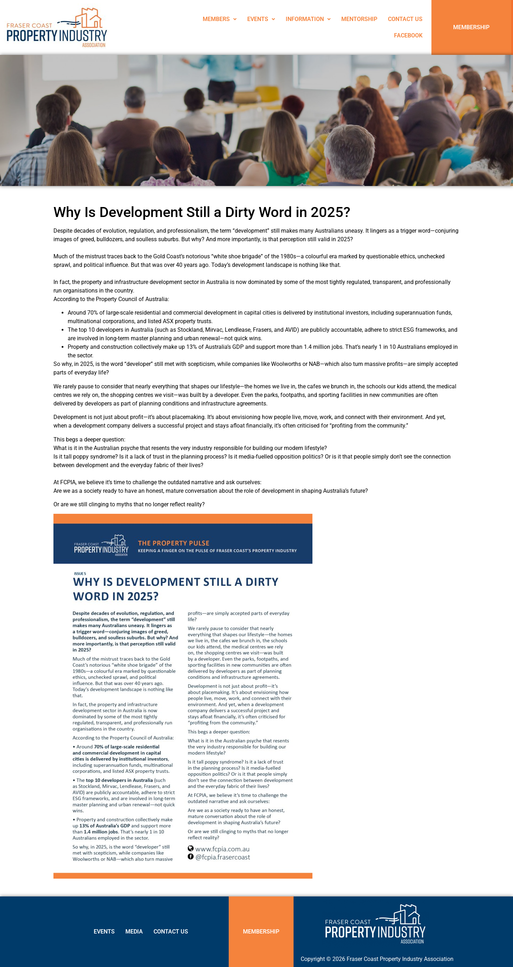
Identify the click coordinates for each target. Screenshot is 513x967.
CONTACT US (405, 19)
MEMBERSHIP (471, 27)
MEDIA (134, 931)
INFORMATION (308, 19)
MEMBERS (220, 19)
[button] (219, 19)
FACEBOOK (408, 35)
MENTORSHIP (359, 19)
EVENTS (261, 19)
